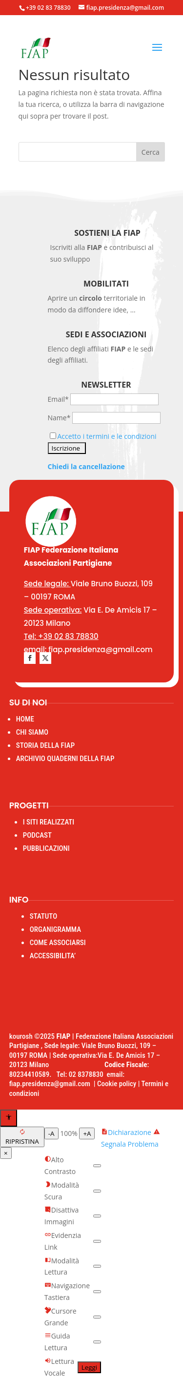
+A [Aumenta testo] (87, 1133)
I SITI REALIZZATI (49, 822)
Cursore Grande (60, 1316)
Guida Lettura (57, 1341)
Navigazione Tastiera (67, 1291)
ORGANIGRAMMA (55, 929)
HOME (25, 719)
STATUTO (43, 916)
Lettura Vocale (59, 1367)
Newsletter (106, 384)
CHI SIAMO (32, 732)
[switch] (97, 1165)
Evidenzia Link (62, 1241)
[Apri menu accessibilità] (8, 1118)
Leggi (89, 1367)
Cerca (151, 152)
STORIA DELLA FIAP (45, 745)
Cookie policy (116, 1083)
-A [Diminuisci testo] (51, 1133)
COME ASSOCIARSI (58, 942)
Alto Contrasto (60, 1165)
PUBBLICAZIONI (46, 848)
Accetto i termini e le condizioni (107, 436)
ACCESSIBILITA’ (53, 955)
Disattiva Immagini (61, 1215)
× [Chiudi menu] (6, 1153)
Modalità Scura (61, 1190)
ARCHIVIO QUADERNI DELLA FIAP (65, 758)
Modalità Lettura (61, 1266)
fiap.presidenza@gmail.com (51, 1083)
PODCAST (37, 835)
